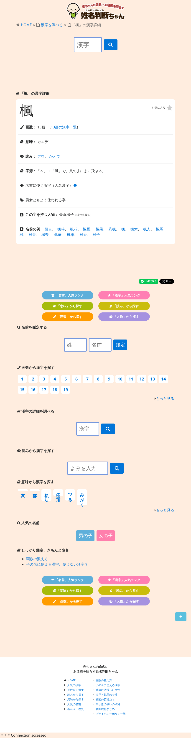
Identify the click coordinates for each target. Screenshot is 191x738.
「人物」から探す (124, 316)
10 (120, 379)
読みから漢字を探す (35, 450)
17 (44, 389)
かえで (54, 156)
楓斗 (61, 229)
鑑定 (120, 344)
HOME (26, 24)
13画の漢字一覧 (64, 127)
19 (65, 389)
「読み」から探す (124, 306)
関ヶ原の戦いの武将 (108, 704)
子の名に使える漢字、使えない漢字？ (57, 564)
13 (152, 379)
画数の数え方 (37, 558)
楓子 (96, 234)
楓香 (83, 234)
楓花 (73, 229)
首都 (35, 490)
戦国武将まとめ (105, 709)
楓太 (134, 229)
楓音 (32, 234)
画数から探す (75, 690)
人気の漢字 (74, 685)
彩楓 (112, 229)
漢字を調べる (52, 24)
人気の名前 (74, 704)
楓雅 (70, 234)
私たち (46, 495)
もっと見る (165, 398)
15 (22, 389)
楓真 (48, 229)
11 (131, 379)
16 (33, 389)
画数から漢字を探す (35, 367)
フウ (41, 156)
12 (141, 379)
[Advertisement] (95, 75)
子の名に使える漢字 (108, 685)
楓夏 (86, 229)
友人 (23, 490)
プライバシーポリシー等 (111, 714)
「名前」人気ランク (67, 295)
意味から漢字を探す (35, 481)
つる (70, 495)
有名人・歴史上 (77, 709)
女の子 (106, 535)
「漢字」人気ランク (124, 295)
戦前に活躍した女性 (108, 690)
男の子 (85, 535)
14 (163, 379)
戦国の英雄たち (105, 699)
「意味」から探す (67, 306)
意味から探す (75, 699)
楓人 (146, 229)
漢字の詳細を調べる (35, 411)
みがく (82, 497)
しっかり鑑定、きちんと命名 (43, 550)
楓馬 (159, 229)
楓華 (57, 234)
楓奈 (45, 234)
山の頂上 (58, 492)
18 (54, 389)
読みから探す (75, 695)
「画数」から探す (67, 316)
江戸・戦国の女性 (106, 695)
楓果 (99, 229)
